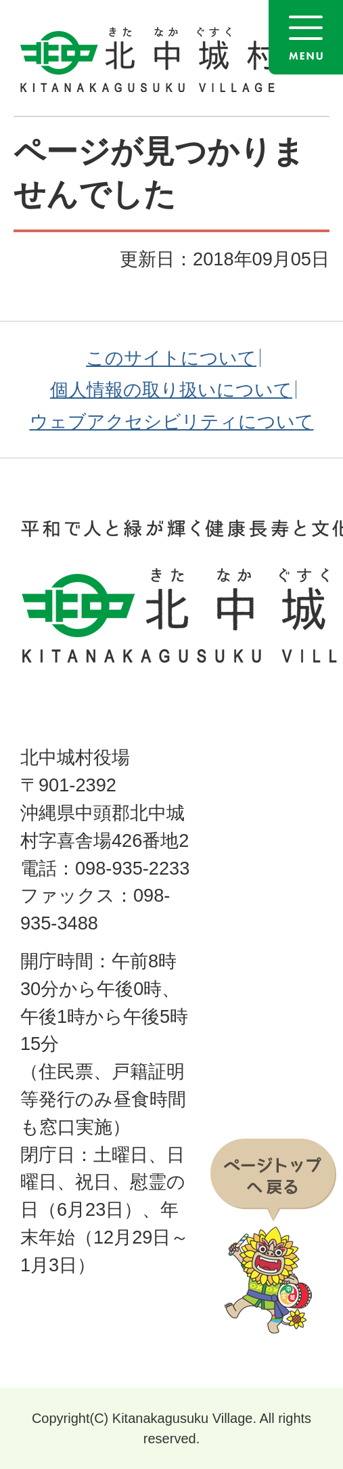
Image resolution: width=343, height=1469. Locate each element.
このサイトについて (171, 357)
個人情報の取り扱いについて (171, 389)
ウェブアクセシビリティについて (172, 421)
